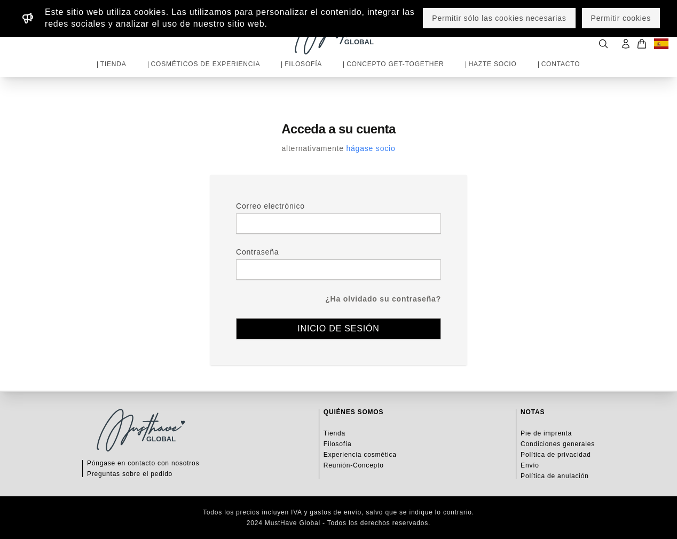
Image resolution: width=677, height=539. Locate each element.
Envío (530, 465)
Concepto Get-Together (395, 64)
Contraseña (257, 252)
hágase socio (370, 148)
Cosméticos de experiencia (206, 64)
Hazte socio (493, 64)
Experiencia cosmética (360, 454)
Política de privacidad (556, 454)
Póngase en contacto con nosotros (143, 463)
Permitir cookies (621, 18)
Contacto (560, 64)
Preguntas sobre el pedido (129, 474)
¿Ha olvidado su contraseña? (383, 299)
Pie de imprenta (546, 433)
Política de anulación (555, 476)
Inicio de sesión (338, 328)
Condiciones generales (558, 444)
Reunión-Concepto (354, 465)
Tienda (113, 64)
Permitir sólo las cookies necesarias (499, 18)
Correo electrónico (270, 206)
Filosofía (303, 64)
